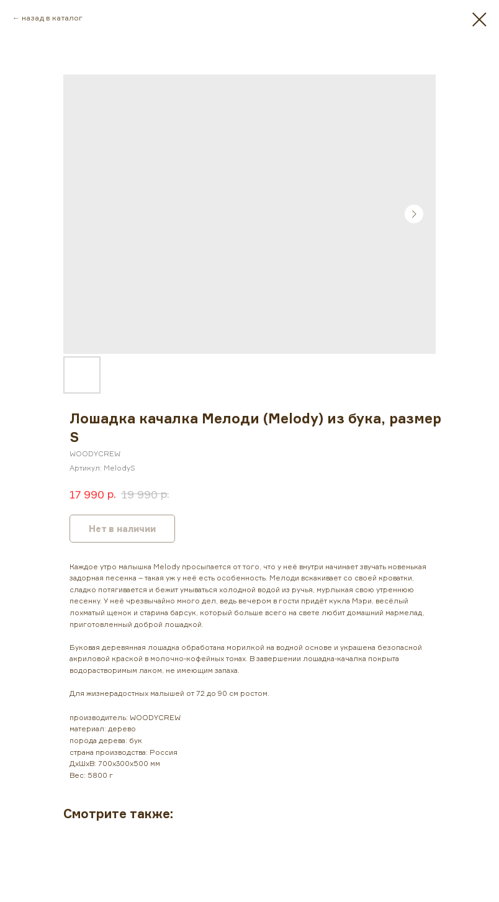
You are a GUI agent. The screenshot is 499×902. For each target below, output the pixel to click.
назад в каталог (52, 17)
